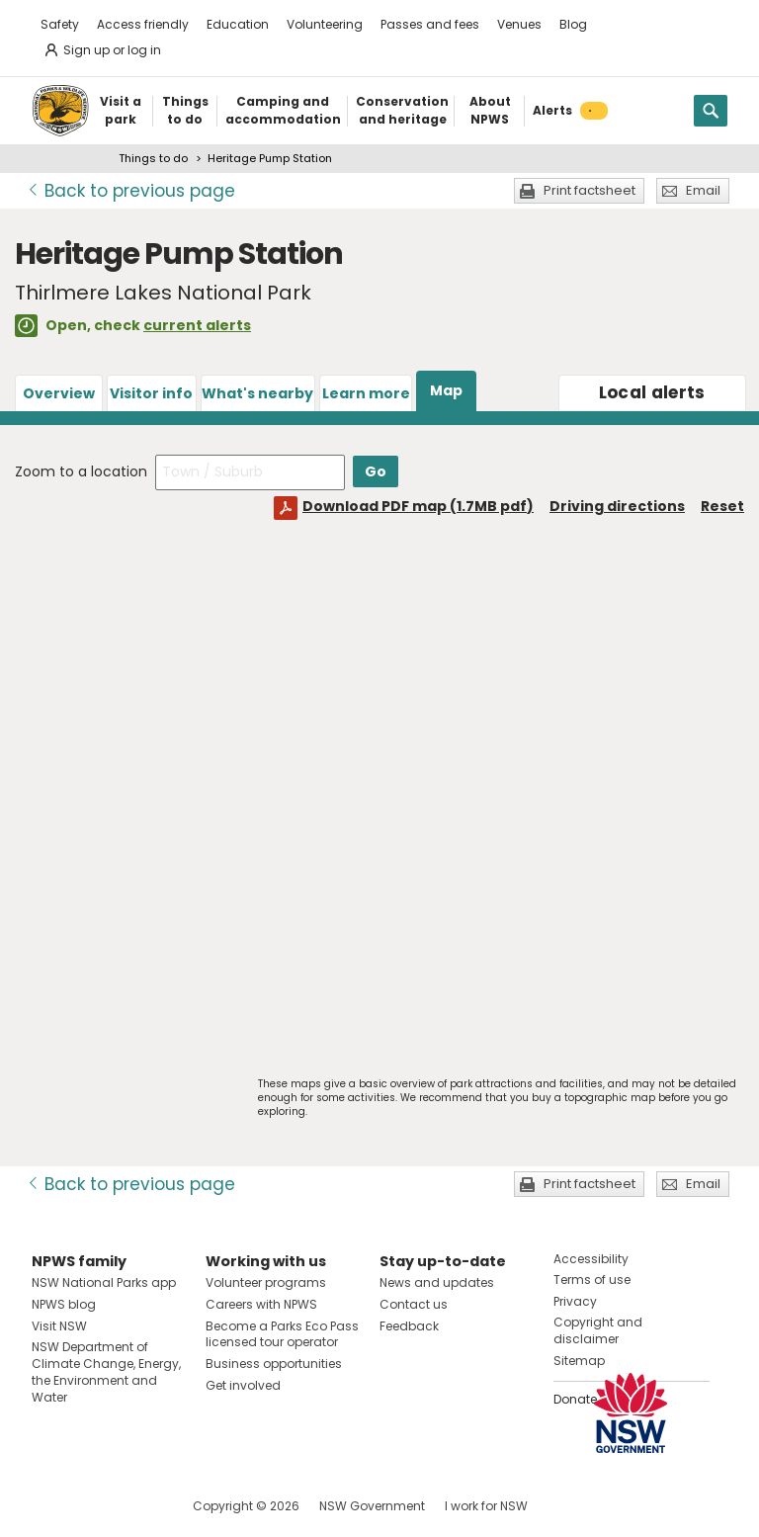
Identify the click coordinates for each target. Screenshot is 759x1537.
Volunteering (325, 24)
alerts (652, 392)
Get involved (243, 1385)
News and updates (437, 1282)
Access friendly (143, 24)
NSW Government (372, 1505)
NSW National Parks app (104, 1282)
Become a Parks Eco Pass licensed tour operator (282, 1334)
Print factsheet (589, 190)
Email (703, 190)
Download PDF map (418, 506)
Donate (575, 1399)
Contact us (414, 1304)
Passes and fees (429, 24)
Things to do (153, 158)
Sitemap (579, 1360)
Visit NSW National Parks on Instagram (92, 1506)
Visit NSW (59, 1326)
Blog (573, 24)
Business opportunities (274, 1363)
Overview (59, 393)
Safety (60, 24)
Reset (722, 506)
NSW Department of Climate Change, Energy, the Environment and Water (106, 1371)
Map (446, 390)
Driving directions (617, 506)
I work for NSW (486, 1505)
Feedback (409, 1326)
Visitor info (151, 393)
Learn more (366, 393)
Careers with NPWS (261, 1304)
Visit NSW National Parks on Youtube (135, 1506)
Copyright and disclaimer (597, 1330)
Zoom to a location (81, 471)
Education (238, 24)
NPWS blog (64, 1304)
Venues (519, 24)
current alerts (197, 325)
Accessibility (591, 1258)
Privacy (575, 1301)
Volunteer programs (266, 1282)
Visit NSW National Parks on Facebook (50, 1506)
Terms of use (592, 1279)
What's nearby (257, 393)
